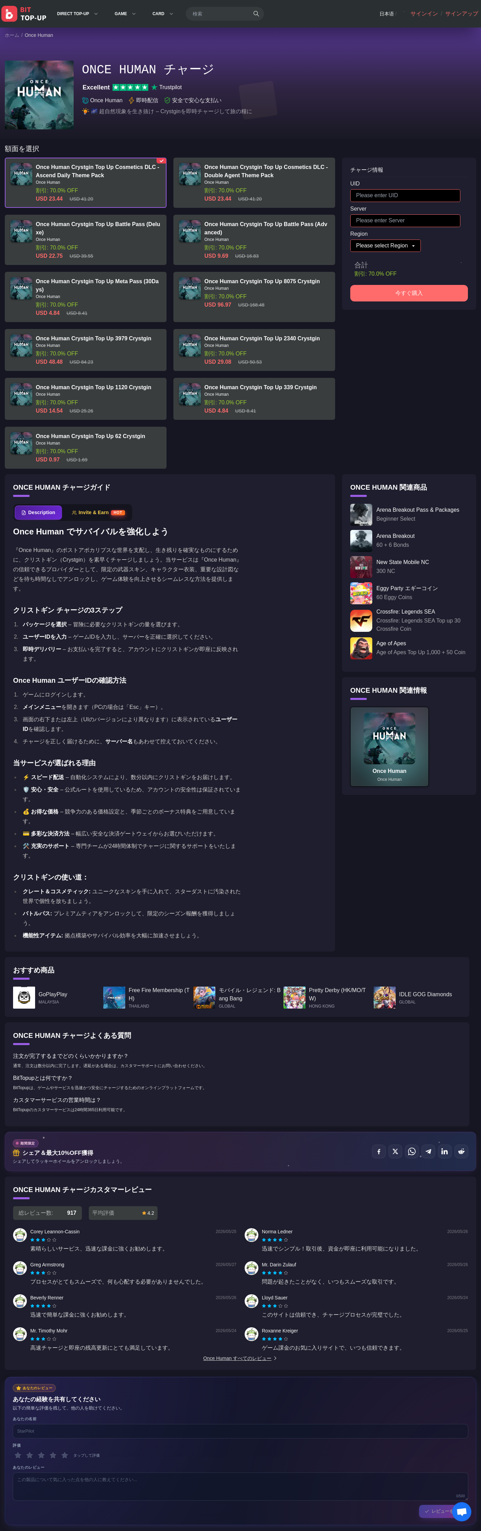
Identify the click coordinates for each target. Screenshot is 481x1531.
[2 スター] (29, 1455)
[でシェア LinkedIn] (445, 1151)
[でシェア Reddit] (461, 1151)
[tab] (38, 513)
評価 (17, 1445)
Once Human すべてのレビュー (240, 1358)
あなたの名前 (24, 1419)
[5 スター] (65, 1455)
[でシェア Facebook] (379, 1151)
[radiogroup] (43, 1240)
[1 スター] (18, 1455)
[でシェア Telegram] (428, 1151)
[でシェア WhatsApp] (412, 1151)
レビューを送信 (444, 1511)
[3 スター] (41, 1455)
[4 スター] (53, 1455)
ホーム (12, 35)
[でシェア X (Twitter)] (395, 1151)
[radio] (33, 1240)
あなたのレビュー (28, 1467)
